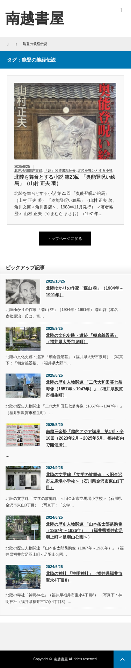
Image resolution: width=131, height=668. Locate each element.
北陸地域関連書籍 (28, 170)
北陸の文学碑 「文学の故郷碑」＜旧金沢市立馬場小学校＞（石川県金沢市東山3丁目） (85, 481)
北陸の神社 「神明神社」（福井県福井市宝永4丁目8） (84, 577)
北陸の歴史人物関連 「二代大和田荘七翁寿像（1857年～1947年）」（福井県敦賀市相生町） (84, 389)
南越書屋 (61, 659)
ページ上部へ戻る (122, 659)
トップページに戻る (65, 238)
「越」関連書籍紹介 (60, 170)
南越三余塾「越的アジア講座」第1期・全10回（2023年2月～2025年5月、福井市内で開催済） (85, 438)
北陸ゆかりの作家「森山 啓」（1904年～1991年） (84, 291)
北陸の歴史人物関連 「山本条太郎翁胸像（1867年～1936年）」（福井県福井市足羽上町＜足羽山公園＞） (84, 531)
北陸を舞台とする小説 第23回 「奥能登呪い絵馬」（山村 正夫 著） (64, 180)
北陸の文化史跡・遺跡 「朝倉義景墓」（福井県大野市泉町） (82, 338)
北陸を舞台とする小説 (95, 170)
